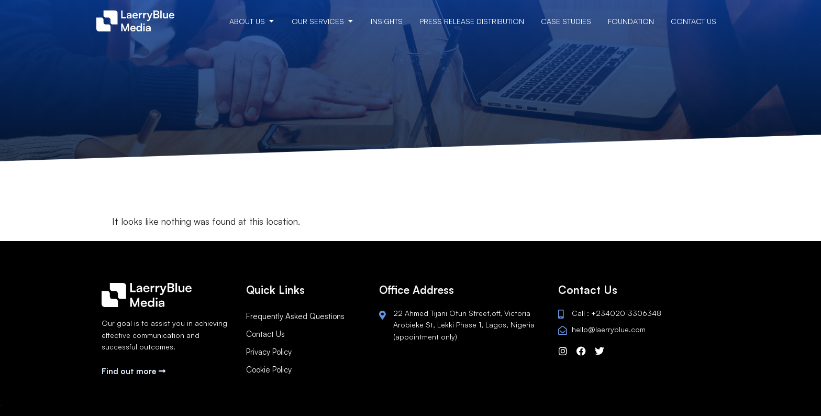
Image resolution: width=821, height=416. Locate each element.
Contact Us (265, 334)
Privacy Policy (269, 352)
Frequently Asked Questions (295, 316)
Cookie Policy (269, 370)
